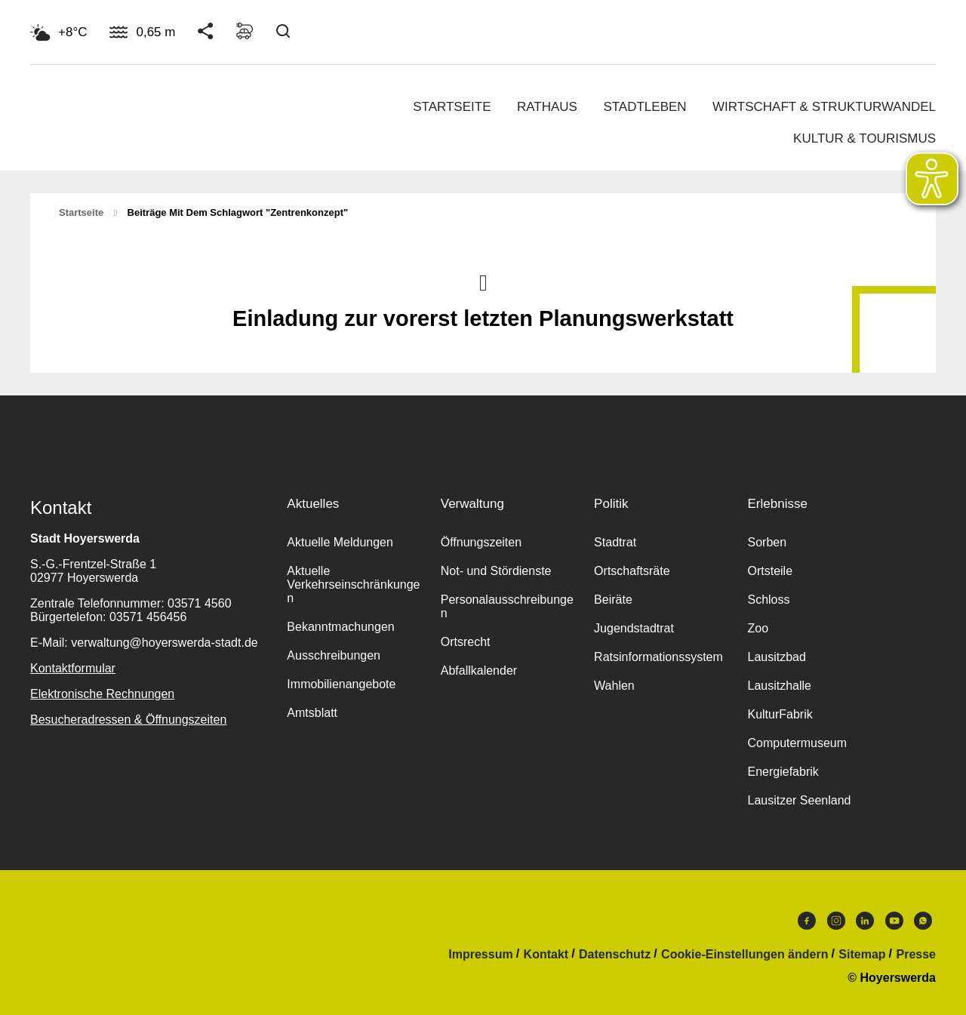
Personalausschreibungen (507, 606)
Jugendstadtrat (634, 628)
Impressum (480, 955)
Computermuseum (797, 743)
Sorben (766, 542)
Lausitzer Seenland (799, 800)
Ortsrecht (466, 641)
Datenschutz (615, 955)
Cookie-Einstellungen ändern (744, 955)
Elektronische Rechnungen (102, 693)
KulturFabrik (779, 714)
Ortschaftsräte (631, 570)
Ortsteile (769, 570)
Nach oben (483, 281)
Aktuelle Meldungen (340, 542)
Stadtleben (644, 107)
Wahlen (614, 685)
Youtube (894, 921)
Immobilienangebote (341, 684)
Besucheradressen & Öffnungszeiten (128, 719)
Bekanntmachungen (340, 626)
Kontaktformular (72, 668)
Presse (917, 955)
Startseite (452, 107)
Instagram (836, 921)
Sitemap (861, 955)
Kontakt (546, 955)
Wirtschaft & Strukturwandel (824, 107)
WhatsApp (923, 921)
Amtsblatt (312, 712)
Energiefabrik (782, 771)
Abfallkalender (479, 670)
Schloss (768, 599)
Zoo (757, 628)
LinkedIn (865, 921)
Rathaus (547, 107)
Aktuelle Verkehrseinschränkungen (353, 584)
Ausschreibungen (333, 655)
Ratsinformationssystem (658, 657)
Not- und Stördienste (496, 570)
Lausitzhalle (779, 685)
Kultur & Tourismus (864, 138)
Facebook (807, 921)
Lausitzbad (776, 657)
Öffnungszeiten (481, 542)
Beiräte (613, 599)
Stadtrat (615, 542)
